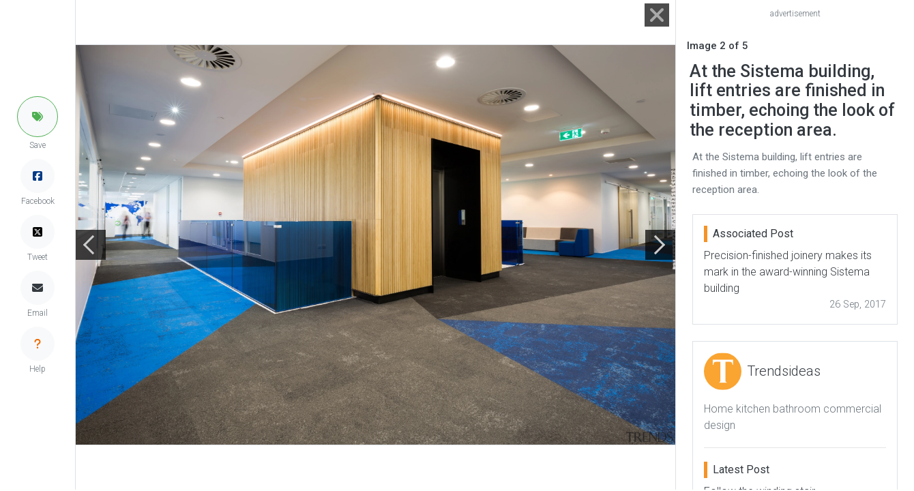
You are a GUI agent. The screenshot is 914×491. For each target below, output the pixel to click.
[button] (37, 116)
